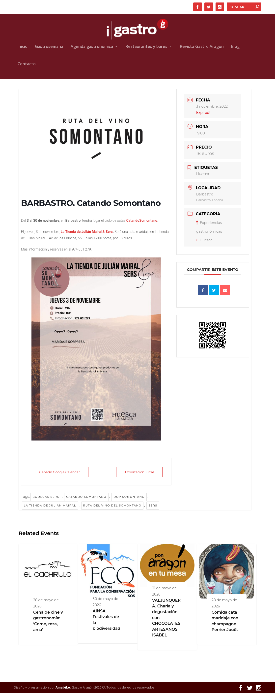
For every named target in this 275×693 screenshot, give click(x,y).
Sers (152, 505)
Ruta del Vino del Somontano (112, 505)
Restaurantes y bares (146, 46)
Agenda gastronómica (92, 46)
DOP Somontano (129, 497)
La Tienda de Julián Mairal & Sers (86, 232)
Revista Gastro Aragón (202, 46)
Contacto (27, 64)
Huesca (204, 240)
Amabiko (62, 687)
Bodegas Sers (45, 497)
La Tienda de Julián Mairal (50, 505)
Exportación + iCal (139, 472)
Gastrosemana (49, 46)
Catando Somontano (86, 497)
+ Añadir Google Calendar (59, 472)
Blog (235, 46)
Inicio (23, 46)
